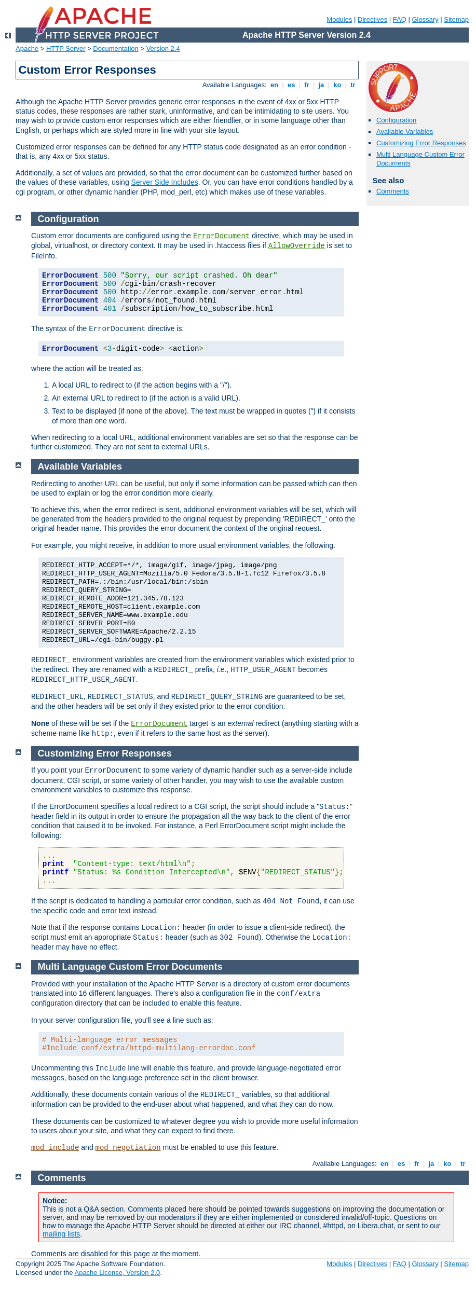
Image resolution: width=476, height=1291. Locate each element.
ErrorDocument (221, 236)
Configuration (396, 120)
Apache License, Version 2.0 (117, 1272)
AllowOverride (296, 246)
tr (353, 85)
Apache (27, 48)
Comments (392, 191)
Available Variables (404, 131)
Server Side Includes (164, 182)
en (274, 85)
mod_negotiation (128, 1148)
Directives (372, 19)
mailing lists (61, 1234)
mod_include (55, 1148)
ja (321, 85)
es (291, 85)
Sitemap (456, 19)
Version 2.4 (163, 48)
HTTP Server (66, 48)
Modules (339, 19)
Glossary (425, 19)
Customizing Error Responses (421, 143)
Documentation (115, 48)
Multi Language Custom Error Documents (130, 967)
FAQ (399, 19)
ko (337, 85)
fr (307, 85)
